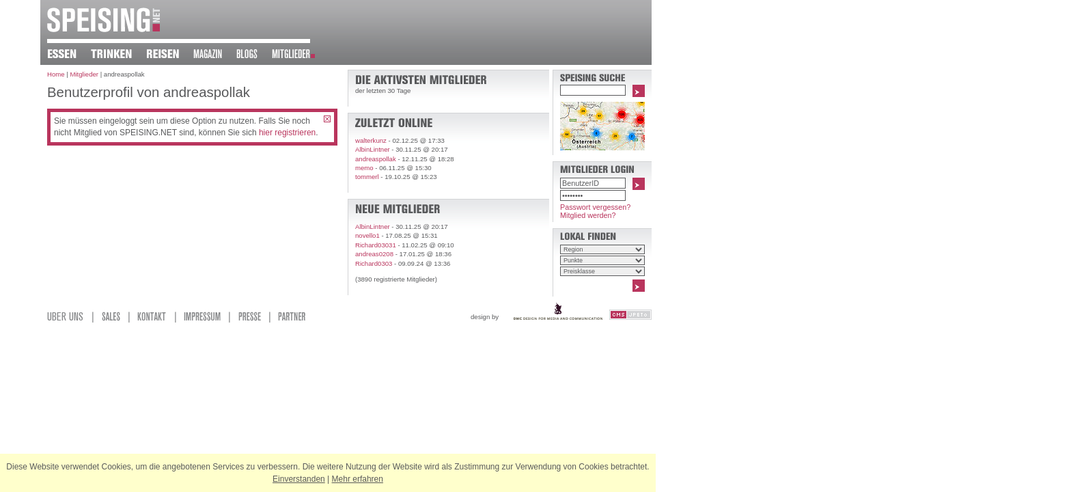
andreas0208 (374, 254)
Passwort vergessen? (595, 207)
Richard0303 (373, 263)
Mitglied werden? (588, 215)
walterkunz (371, 140)
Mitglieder (84, 74)
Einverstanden (299, 479)
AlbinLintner (372, 149)
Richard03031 (375, 245)
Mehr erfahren (357, 479)
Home (56, 74)
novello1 (367, 235)
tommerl (367, 176)
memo (364, 168)
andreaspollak (375, 159)
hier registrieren (287, 132)
